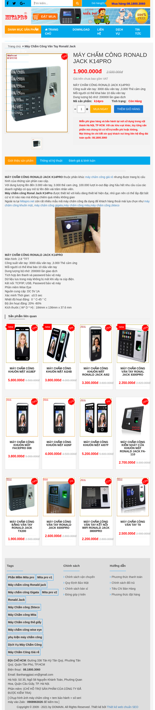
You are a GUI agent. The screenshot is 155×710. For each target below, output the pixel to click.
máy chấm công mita (77, 205)
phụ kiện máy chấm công (25, 637)
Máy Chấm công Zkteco (24, 607)
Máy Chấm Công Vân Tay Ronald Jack (50, 46)
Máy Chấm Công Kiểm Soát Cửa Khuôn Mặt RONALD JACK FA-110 (133, 448)
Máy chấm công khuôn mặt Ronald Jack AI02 (96, 371)
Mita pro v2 (49, 592)
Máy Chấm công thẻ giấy (24, 622)
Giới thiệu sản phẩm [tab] (20, 160)
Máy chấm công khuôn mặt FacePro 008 (22, 445)
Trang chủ (51, 31)
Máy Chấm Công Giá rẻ (23, 652)
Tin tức (138, 31)
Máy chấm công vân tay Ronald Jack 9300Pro (59, 525)
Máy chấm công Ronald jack (27, 584)
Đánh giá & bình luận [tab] (82, 160)
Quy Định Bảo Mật (77, 582)
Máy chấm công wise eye (25, 629)
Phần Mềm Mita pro (21, 577)
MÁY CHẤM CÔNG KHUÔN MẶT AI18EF (22, 370)
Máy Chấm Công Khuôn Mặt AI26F (59, 444)
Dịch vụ (119, 31)
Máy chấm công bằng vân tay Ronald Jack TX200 (22, 526)
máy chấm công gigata (48, 205)
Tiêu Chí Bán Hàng (124, 588)
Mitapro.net (27, 201)
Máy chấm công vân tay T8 (132, 523)
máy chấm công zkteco (104, 205)
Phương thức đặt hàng (126, 594)
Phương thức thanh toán (127, 577)
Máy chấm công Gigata (23, 592)
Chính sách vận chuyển (80, 577)
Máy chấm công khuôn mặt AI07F (96, 444)
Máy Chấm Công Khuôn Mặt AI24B (59, 370)
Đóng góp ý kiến (75, 594)
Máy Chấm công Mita (22, 614)
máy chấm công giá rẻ (98, 177)
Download (81, 29)
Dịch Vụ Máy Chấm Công (25, 644)
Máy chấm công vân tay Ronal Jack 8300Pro (132, 371)
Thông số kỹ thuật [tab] (51, 160)
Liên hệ (100, 31)
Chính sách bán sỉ (76, 588)
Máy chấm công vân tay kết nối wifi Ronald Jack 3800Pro (95, 526)
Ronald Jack (16, 599)
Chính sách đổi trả (123, 582)
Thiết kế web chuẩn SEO (122, 707)
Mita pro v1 (44, 577)
